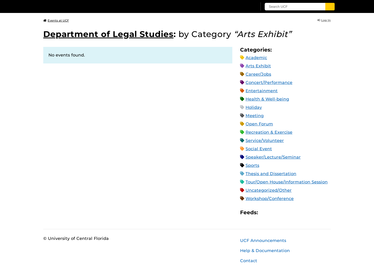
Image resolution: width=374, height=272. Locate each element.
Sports (252, 165)
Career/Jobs (258, 74)
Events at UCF (56, 20)
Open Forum (259, 123)
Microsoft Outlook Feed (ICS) (273, 212)
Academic (256, 57)
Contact (248, 260)
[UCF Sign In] (241, 6)
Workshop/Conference (270, 198)
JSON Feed (300, 212)
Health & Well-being (267, 99)
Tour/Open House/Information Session (287, 182)
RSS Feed (282, 212)
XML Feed (291, 212)
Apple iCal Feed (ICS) (264, 212)
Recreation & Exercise (269, 132)
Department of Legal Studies (108, 34)
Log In (324, 20)
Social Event (259, 148)
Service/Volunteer (265, 140)
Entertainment (262, 90)
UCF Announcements (263, 240)
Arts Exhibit (258, 65)
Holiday (254, 107)
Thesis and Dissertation (271, 173)
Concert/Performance (269, 82)
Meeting (255, 115)
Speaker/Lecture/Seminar (273, 157)
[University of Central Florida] (81, 6)
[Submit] (330, 6)
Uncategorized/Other (269, 190)
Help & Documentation (265, 250)
